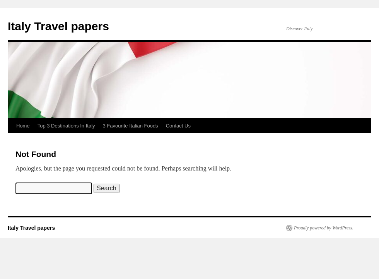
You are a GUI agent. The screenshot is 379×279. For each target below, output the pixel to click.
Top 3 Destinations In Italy (66, 126)
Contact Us (178, 126)
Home (23, 126)
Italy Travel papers (58, 26)
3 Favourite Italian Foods (130, 126)
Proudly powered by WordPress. (323, 228)
